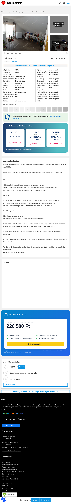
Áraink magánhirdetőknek (9, 467)
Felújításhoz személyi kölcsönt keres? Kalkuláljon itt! (35, 66)
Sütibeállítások (6, 491)
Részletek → (15, 142)
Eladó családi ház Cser (42, 12)
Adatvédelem (6, 486)
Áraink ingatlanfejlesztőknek (10, 469)
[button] (4, 499)
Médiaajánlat (5, 476)
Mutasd (35, 500)
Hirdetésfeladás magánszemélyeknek (13, 471)
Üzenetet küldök (35, 384)
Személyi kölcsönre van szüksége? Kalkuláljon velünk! (35, 392)
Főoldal (3, 12)
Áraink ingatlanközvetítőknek (10, 464)
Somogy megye (20, 12)
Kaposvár (28, 12)
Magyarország (10, 12)
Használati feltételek (7, 483)
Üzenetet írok (45, 500)
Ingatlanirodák (6, 462)
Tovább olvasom (6, 410)
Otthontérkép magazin (8, 474)
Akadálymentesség (7, 488)
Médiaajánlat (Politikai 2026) (10, 479)
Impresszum (5, 481)
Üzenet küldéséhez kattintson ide (11, 451)
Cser (33, 12)
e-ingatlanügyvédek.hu (17, 315)
